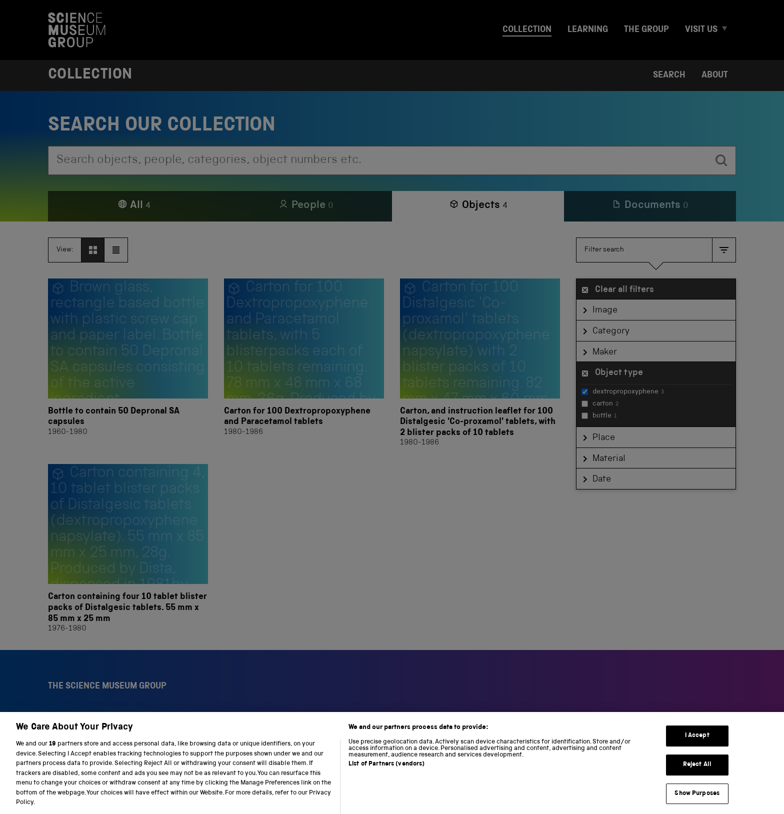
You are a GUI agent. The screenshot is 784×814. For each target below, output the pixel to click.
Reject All (697, 777)
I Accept (697, 748)
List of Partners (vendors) (386, 776)
